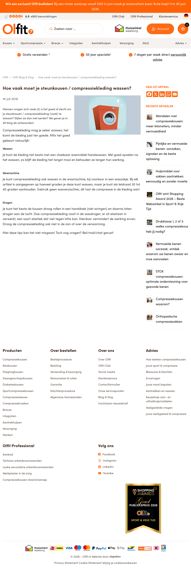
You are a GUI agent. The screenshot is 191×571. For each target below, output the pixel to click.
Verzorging (10, 430)
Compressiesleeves (15, 398)
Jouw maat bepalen (158, 386)
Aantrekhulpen (12, 424)
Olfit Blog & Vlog (23, 77)
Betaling (55, 367)
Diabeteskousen (13, 386)
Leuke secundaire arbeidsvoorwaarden (28, 468)
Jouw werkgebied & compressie (166, 415)
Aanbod (8, 456)
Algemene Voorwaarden (66, 398)
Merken (8, 436)
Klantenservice (168, 16)
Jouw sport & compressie (161, 367)
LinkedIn (106, 468)
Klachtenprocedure (62, 392)
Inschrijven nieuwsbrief (113, 405)
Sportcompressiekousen (18, 392)
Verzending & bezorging (66, 373)
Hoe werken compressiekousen (166, 361)
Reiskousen (10, 367)
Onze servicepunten (111, 392)
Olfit (5, 77)
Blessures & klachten (159, 373)
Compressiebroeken (16, 405)
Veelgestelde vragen (159, 409)
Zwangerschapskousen (17, 380)
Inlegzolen (9, 417)
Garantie (56, 386)
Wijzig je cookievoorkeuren (119, 564)
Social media (106, 373)
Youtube (105, 474)
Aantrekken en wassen (160, 392)
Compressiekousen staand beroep (25, 481)
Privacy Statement (66, 564)
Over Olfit (104, 361)
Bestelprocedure (61, 361)
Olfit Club (118, 16)
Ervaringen (153, 380)
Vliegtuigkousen (13, 373)
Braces (7, 411)
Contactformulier (109, 386)
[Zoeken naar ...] (51, 29)
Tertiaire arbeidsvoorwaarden (22, 462)
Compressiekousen (15, 361)
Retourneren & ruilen (63, 380)
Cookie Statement (90, 564)
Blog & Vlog (105, 398)
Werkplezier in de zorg (17, 475)
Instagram (107, 462)
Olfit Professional (142, 16)
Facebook (106, 456)
